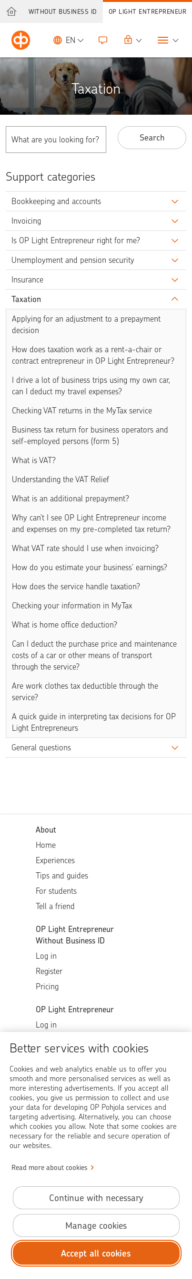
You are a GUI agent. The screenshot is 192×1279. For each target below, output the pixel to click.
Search (152, 137)
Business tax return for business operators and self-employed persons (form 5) (90, 435)
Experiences (55, 860)
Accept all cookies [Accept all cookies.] (96, 1253)
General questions (41, 747)
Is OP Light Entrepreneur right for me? (75, 240)
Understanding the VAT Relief (60, 479)
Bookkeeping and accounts (56, 201)
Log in (46, 956)
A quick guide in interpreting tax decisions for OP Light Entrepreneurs (94, 722)
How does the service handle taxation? (76, 586)
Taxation (26, 299)
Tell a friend (55, 906)
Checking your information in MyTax (72, 605)
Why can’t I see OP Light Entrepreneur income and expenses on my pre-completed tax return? (91, 523)
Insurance (27, 279)
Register (49, 971)
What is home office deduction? (64, 624)
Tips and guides (62, 875)
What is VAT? (34, 460)
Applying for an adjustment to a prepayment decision (86, 324)
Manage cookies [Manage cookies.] (96, 1225)
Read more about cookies (49, 1167)
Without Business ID (63, 11)
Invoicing (26, 221)
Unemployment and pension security (72, 260)
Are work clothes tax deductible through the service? (85, 691)
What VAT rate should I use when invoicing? (85, 548)
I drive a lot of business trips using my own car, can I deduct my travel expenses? (91, 385)
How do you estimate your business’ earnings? (89, 567)
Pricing (47, 986)
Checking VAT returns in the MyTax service (82, 410)
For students (56, 891)
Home (46, 845)
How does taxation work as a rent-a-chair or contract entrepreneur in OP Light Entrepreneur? (93, 355)
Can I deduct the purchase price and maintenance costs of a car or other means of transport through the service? (94, 655)
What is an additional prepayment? (70, 498)
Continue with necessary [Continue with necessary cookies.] (96, 1197)
